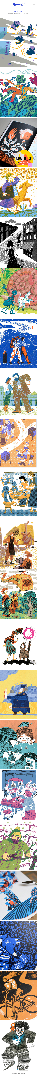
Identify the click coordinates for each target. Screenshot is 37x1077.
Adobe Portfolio (21, 1073)
